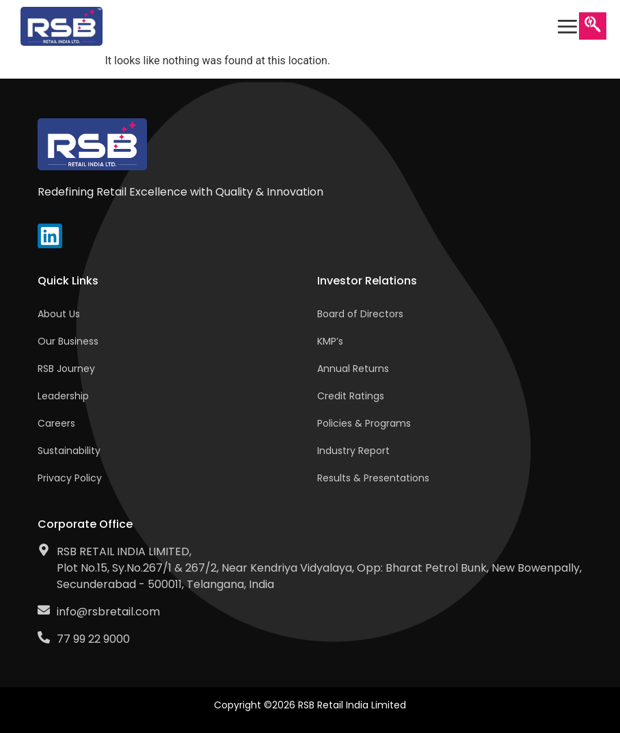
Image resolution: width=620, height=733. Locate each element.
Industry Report (353, 450)
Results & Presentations (373, 478)
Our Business (68, 341)
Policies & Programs (364, 423)
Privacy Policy (70, 478)
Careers (56, 423)
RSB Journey (66, 368)
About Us (59, 314)
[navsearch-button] (592, 26)
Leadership (63, 396)
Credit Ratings (350, 396)
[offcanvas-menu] (567, 26)
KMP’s (330, 341)
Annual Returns (353, 368)
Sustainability (69, 450)
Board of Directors (360, 314)
